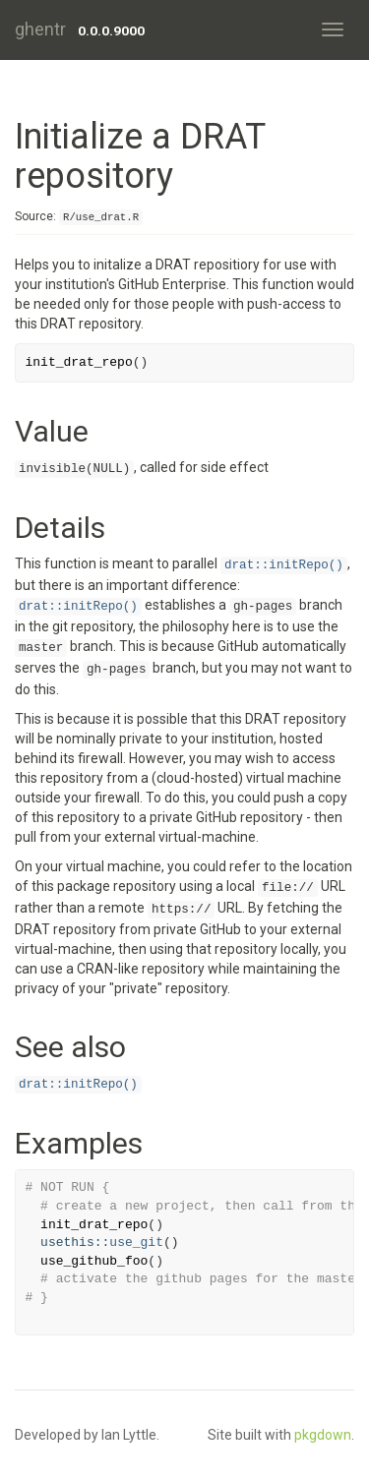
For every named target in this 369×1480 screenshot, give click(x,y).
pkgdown (322, 1435)
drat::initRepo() (283, 565)
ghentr (40, 29)
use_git (136, 1242)
